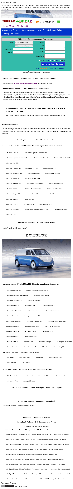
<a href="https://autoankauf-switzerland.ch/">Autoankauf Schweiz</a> (36, 245)
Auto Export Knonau (21, 487)
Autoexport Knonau (8, 2)
